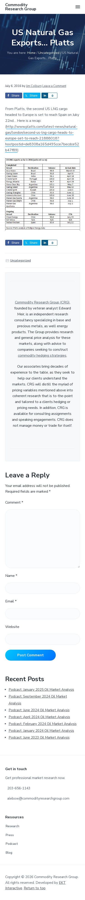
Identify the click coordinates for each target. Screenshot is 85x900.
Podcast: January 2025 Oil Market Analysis (41, 689)
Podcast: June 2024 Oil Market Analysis (39, 710)
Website (12, 626)
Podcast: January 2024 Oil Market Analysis (41, 730)
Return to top (35, 888)
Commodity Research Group (20, 7)
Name (11, 575)
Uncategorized (20, 261)
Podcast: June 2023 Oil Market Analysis (39, 737)
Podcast (12, 844)
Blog (9, 852)
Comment (14, 502)
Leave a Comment (54, 86)
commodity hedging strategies (42, 355)
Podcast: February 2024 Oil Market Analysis (43, 724)
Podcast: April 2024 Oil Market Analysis (39, 717)
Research (12, 826)
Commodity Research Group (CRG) (42, 302)
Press (10, 835)
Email (11, 601)
